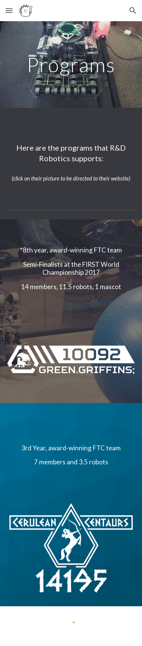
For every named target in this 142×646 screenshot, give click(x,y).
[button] (9, 10)
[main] (71, 64)
